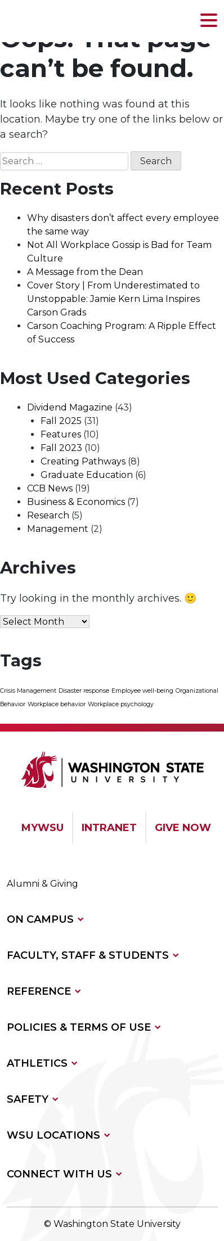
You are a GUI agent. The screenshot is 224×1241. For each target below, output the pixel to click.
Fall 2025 (61, 421)
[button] (208, 21)
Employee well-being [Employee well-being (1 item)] (142, 690)
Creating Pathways (83, 461)
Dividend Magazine (70, 407)
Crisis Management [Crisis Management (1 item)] (28, 690)
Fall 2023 (61, 448)
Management (57, 529)
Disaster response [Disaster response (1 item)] (84, 690)
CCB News (50, 488)
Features (61, 434)
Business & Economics (76, 502)
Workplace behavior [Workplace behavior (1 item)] (57, 704)
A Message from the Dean (85, 272)
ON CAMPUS (40, 919)
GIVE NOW (183, 828)
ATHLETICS (37, 1063)
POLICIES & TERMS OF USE (79, 1027)
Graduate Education (87, 475)
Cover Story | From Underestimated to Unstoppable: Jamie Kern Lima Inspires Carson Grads (113, 299)
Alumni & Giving (42, 883)
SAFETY (27, 1099)
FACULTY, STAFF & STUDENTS (88, 955)
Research (48, 515)
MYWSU (42, 828)
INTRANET (109, 828)
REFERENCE (39, 991)
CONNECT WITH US (59, 1174)
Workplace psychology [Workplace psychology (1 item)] (121, 704)
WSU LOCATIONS (53, 1135)
